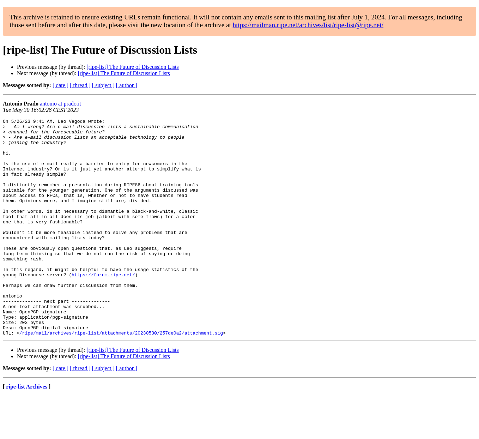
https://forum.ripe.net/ (103, 306)
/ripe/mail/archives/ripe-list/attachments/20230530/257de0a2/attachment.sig (121, 376)
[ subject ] (103, 85)
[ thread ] (80, 85)
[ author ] (126, 85)
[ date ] (60, 85)
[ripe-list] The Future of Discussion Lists (132, 67)
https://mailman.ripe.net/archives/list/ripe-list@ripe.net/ (308, 25)
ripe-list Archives (26, 430)
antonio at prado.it (60, 104)
